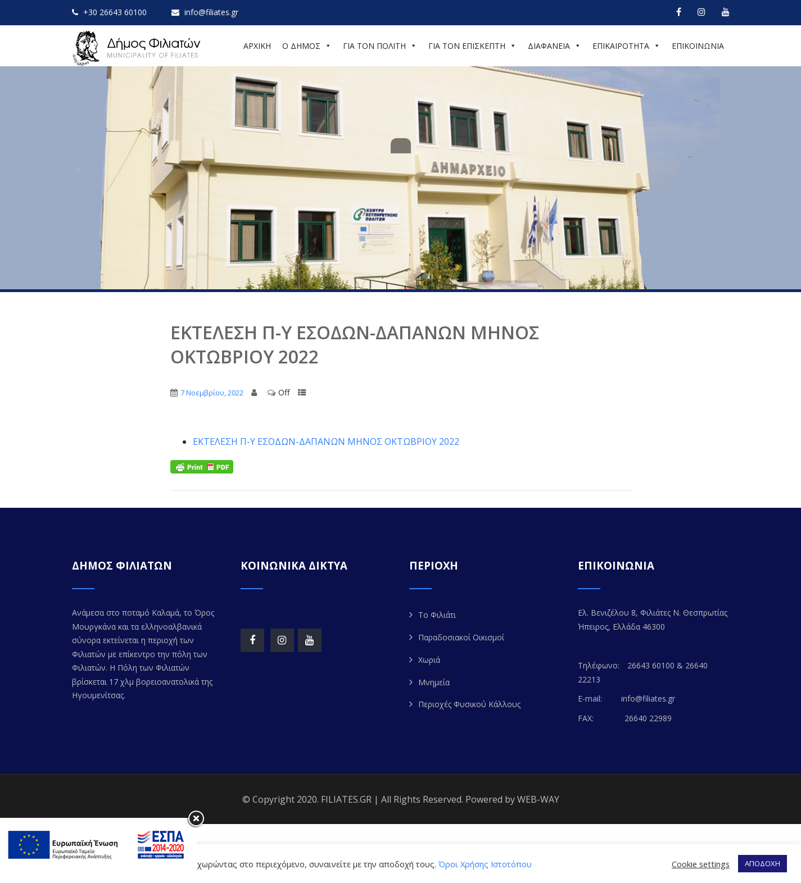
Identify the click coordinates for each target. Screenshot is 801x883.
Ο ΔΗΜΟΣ (307, 45)
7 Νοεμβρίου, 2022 (211, 393)
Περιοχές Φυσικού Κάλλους (469, 704)
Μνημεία (434, 682)
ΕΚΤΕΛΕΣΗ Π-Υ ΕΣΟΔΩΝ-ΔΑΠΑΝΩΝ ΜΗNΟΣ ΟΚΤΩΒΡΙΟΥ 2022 (326, 441)
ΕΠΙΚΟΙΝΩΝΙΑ (698, 45)
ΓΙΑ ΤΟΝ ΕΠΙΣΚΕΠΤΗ (472, 45)
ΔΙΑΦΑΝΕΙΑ (554, 45)
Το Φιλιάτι (437, 614)
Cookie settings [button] (701, 864)
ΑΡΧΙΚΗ (257, 45)
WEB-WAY (538, 799)
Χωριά (429, 659)
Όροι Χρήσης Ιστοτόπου (485, 864)
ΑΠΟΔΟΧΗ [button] (762, 863)
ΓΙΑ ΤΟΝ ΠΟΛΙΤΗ (380, 45)
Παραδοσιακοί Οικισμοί (461, 637)
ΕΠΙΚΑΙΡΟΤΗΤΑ (626, 45)
